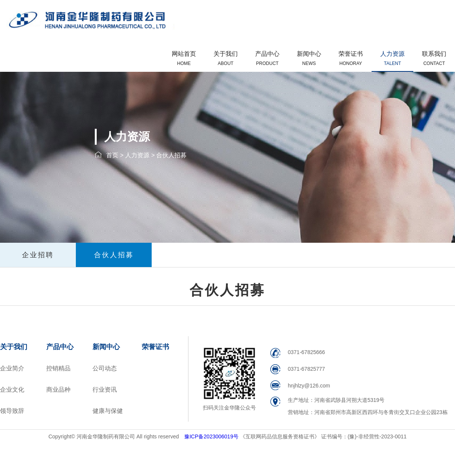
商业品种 (58, 389)
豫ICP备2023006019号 (212, 436)
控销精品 (58, 368)
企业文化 (12, 389)
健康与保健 (108, 411)
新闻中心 (309, 58)
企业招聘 (38, 255)
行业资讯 (105, 389)
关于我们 (225, 58)
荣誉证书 (351, 58)
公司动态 (105, 368)
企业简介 (12, 368)
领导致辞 (12, 411)
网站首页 (184, 58)
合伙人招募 (171, 155)
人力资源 (392, 58)
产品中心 (267, 58)
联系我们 (434, 58)
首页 (112, 155)
